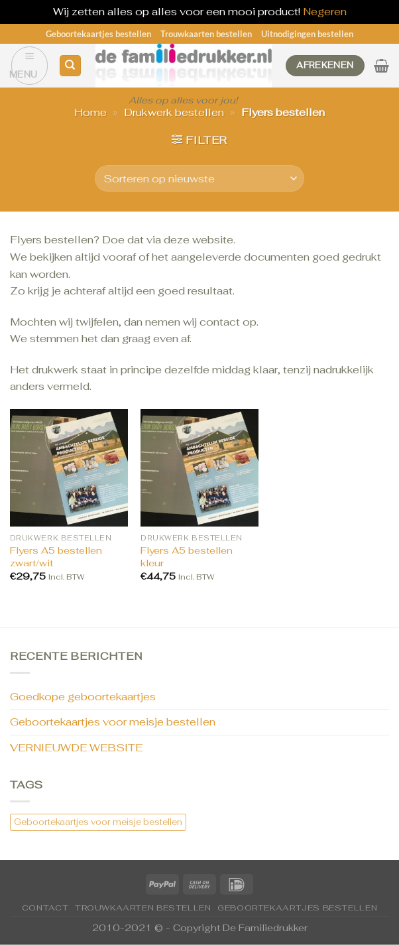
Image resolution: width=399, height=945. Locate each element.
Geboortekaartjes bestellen (98, 34)
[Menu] (29, 65)
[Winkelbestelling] (199, 178)
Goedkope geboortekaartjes (83, 697)
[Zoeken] (70, 66)
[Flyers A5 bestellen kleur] (199, 468)
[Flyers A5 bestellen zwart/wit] (69, 468)
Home (90, 112)
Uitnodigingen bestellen (307, 34)
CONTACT (45, 908)
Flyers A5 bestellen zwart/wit (56, 556)
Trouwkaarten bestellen (206, 34)
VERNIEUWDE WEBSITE (76, 748)
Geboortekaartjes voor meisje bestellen (112, 722)
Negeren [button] (325, 12)
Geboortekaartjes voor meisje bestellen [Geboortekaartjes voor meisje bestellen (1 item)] (98, 822)
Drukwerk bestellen (174, 112)
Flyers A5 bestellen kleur (187, 556)
